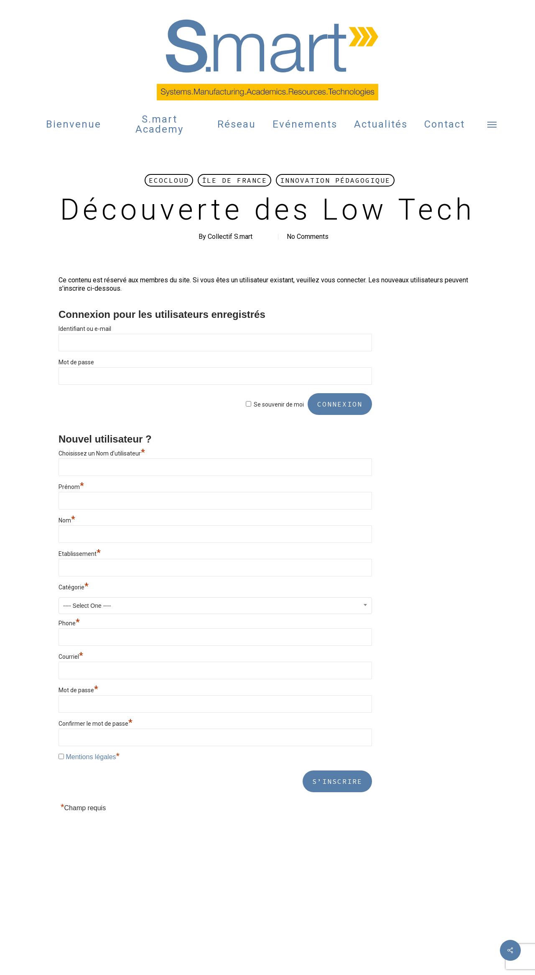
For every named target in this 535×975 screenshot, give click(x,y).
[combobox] (215, 605)
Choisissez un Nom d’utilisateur (102, 453)
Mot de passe (76, 362)
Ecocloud (169, 180)
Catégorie (74, 587)
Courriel (71, 656)
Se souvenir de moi (279, 404)
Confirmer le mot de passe (95, 723)
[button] (492, 124)
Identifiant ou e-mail (85, 328)
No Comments (308, 237)
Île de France (234, 180)
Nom (67, 520)
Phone (69, 623)
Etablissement (80, 553)
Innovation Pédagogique (335, 180)
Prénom (71, 487)
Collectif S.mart (230, 237)
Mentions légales (91, 756)
